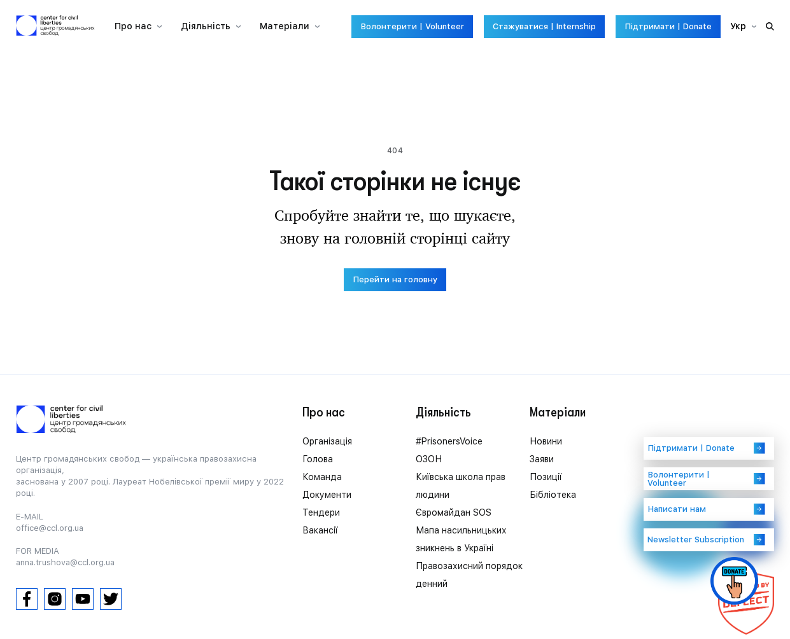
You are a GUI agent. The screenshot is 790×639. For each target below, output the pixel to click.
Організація (327, 441)
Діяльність (205, 26)
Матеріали (284, 26)
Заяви (542, 459)
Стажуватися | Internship (544, 26)
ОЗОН (429, 459)
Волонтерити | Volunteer (412, 26)
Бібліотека (553, 495)
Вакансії (320, 530)
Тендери (321, 512)
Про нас (133, 26)
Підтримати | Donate (668, 26)
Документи (326, 495)
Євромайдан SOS (453, 512)
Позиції (546, 477)
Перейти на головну (395, 279)
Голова (317, 459)
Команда (322, 477)
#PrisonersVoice (449, 441)
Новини (546, 441)
